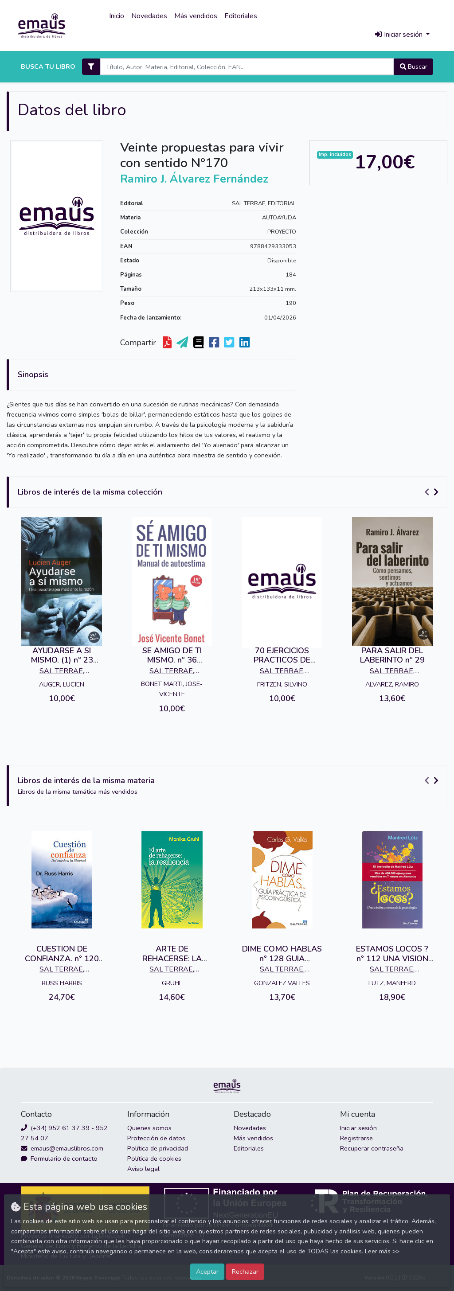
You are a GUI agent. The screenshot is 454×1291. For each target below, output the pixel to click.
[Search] (246, 67)
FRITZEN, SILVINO (282, 684)
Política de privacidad (157, 1148)
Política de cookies (154, 1158)
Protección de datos (156, 1138)
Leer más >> (382, 1251)
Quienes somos (149, 1127)
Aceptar (207, 1271)
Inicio (116, 16)
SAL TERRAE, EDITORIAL (264, 203)
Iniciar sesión (358, 1127)
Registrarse (356, 1138)
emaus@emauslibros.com (62, 1148)
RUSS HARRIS (62, 983)
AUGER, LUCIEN (61, 684)
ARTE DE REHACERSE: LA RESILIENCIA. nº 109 (172, 958)
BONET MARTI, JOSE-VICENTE (172, 688)
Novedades (149, 16)
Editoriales (240, 16)
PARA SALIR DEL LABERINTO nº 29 (392, 655)
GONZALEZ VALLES (282, 983)
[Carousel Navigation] (432, 492)
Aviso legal (143, 1168)
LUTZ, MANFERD (392, 983)
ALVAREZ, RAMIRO (392, 684)
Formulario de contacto (59, 1158)
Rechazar (245, 1271)
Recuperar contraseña (371, 1148)
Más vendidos (195, 16)
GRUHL (172, 983)
